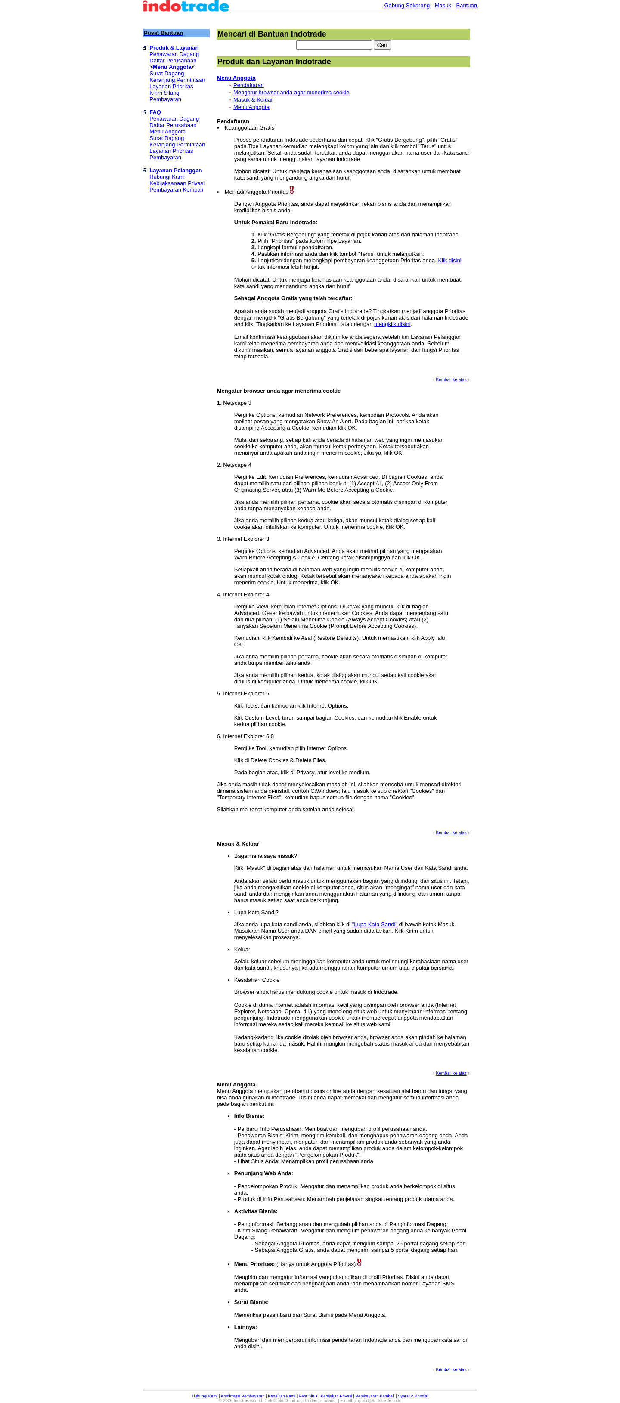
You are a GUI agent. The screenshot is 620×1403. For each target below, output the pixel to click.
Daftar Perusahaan (172, 60)
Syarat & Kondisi (413, 1396)
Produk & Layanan (173, 47)
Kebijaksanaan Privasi (177, 183)
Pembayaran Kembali (176, 189)
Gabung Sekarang (407, 5)
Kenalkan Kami (281, 1396)
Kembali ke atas (451, 379)
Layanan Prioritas (171, 86)
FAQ (155, 112)
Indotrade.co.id (248, 1400)
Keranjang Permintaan (177, 80)
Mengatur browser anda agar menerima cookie (291, 92)
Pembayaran (165, 99)
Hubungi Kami (167, 177)
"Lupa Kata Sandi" (374, 924)
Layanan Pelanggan (175, 170)
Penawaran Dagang (174, 54)
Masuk (443, 5)
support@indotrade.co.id (377, 1400)
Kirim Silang (164, 93)
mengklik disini (392, 324)
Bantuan (466, 5)
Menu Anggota (172, 67)
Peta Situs (308, 1396)
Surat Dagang (166, 73)
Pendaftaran (248, 85)
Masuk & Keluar (253, 99)
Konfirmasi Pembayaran (242, 1396)
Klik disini (449, 260)
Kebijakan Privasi (336, 1396)
